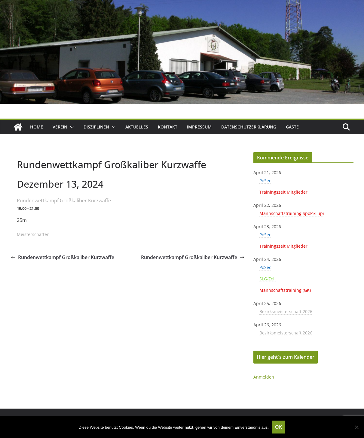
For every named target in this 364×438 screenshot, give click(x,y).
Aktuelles (136, 127)
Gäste (292, 127)
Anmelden (263, 377)
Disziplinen (96, 127)
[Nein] (356, 427)
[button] (70, 127)
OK (278, 427)
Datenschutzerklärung (248, 127)
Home (36, 127)
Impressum (199, 127)
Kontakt (167, 127)
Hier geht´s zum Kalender (285, 357)
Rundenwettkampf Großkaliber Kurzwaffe (62, 257)
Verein (60, 127)
